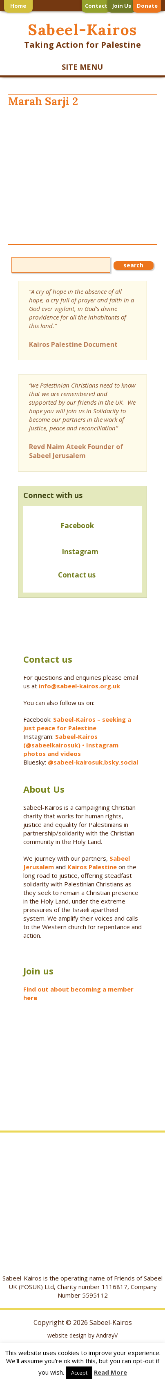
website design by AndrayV (82, 1335)
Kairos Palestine (92, 867)
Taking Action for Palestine (82, 44)
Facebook (77, 525)
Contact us (62, 576)
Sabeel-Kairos (82, 29)
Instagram (80, 551)
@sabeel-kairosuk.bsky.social (94, 762)
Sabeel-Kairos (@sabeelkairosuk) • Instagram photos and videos (70, 745)
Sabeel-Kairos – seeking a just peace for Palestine (77, 723)
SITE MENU (82, 67)
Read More (110, 1372)
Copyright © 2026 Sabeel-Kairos (82, 1322)
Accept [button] (79, 1372)
